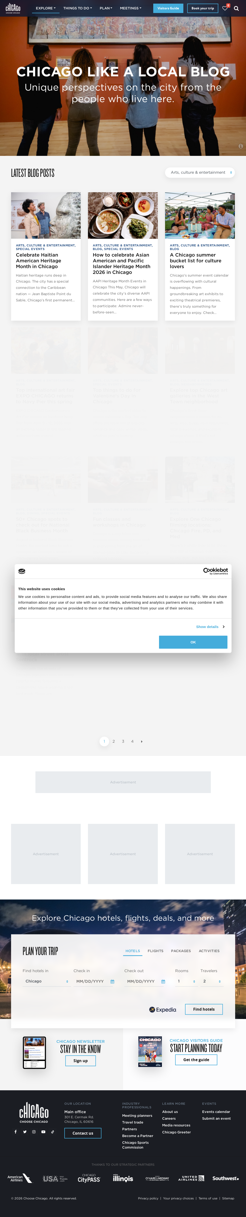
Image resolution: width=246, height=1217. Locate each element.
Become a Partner (137, 1136)
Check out (134, 970)
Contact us (83, 1133)
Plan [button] (105, 8)
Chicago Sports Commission (135, 1144)
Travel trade (132, 1122)
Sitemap (228, 1198)
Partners (129, 1129)
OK (193, 642)
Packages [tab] (181, 951)
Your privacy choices (178, 1198)
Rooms (181, 970)
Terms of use (208, 1198)
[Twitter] (25, 1131)
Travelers (208, 970)
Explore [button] (44, 8)
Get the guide (196, 1059)
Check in (81, 970)
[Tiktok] (52, 1131)
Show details (207, 627)
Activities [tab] (209, 951)
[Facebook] (16, 1131)
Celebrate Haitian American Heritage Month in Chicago (38, 260)
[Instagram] (34, 1131)
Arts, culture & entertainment (198, 172)
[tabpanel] (123, 992)
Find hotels (204, 1009)
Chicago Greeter (176, 1132)
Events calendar (216, 1112)
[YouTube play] (43, 1131)
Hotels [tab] (133, 951)
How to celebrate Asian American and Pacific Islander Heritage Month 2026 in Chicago (121, 263)
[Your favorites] (225, 8)
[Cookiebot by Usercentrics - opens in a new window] (207, 571)
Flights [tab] (155, 951)
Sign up (80, 1060)
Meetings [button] (129, 8)
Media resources (176, 1125)
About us (170, 1112)
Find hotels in (35, 970)
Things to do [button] (76, 8)
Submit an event (216, 1118)
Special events (30, 249)
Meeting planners (137, 1115)
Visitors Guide (168, 8)
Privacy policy (148, 1198)
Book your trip (203, 8)
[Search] (236, 8)
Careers (169, 1118)
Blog (97, 249)
